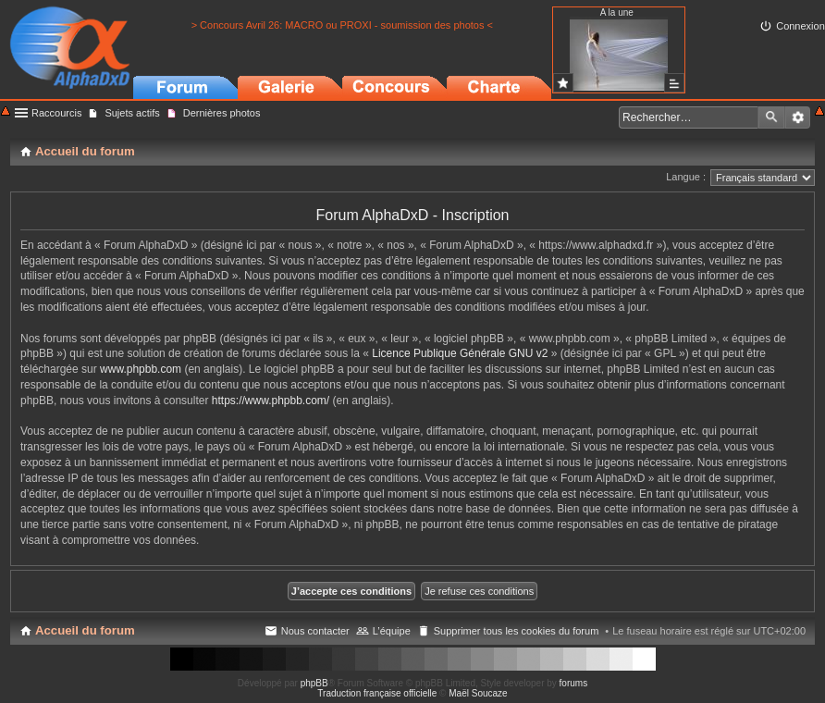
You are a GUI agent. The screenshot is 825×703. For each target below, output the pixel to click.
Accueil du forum (85, 630)
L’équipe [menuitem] (392, 630)
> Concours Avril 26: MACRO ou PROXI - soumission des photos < (342, 25)
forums (574, 683)
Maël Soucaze (478, 693)
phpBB (314, 683)
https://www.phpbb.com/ (270, 400)
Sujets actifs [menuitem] (132, 112)
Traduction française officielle (377, 693)
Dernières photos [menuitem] (222, 112)
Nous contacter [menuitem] (315, 630)
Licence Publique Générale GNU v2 (460, 353)
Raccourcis (56, 112)
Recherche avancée (797, 117)
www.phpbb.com (140, 369)
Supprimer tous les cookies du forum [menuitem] (516, 630)
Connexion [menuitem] (800, 25)
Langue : (686, 176)
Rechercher (771, 117)
